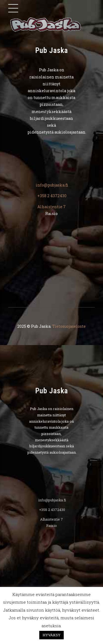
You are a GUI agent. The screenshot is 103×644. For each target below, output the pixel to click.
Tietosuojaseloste (69, 326)
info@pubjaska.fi (51, 185)
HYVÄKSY (51, 634)
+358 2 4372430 (51, 195)
